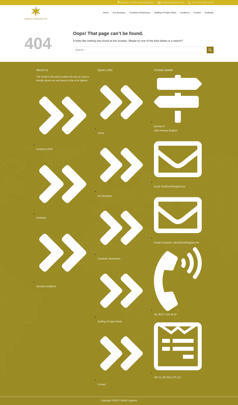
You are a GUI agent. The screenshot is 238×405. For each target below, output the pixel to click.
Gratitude (209, 12)
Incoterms (185, 12)
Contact (197, 12)
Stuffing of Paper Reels (165, 12)
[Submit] (210, 50)
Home (106, 12)
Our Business (118, 12)
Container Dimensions (139, 12)
